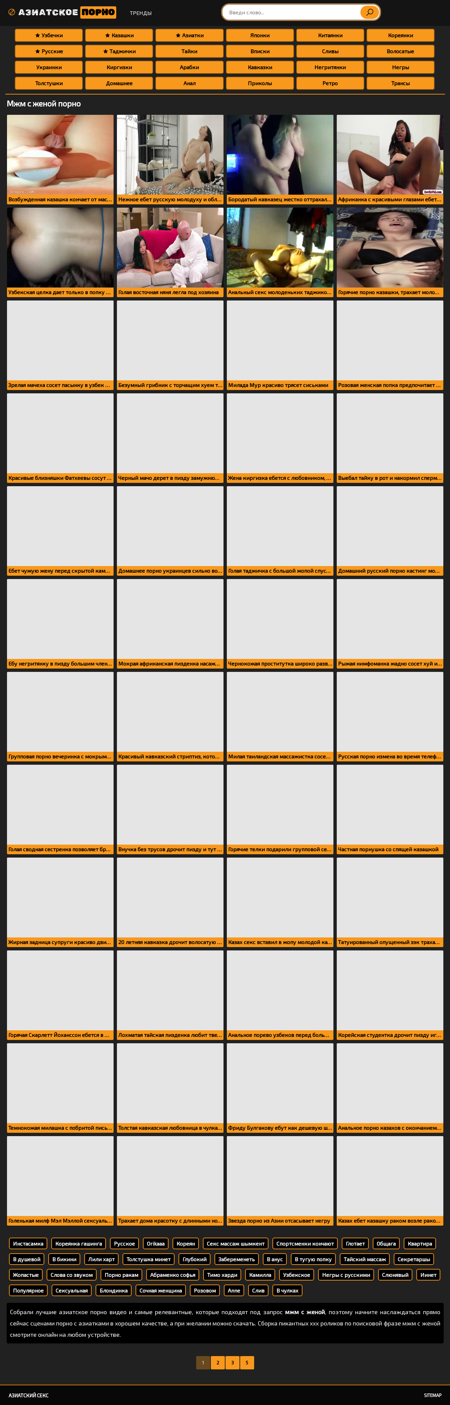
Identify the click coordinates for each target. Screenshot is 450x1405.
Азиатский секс (28, 1395)
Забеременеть (237, 1259)
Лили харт (101, 1259)
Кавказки (260, 67)
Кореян (186, 1243)
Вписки (259, 51)
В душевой (26, 1259)
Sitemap (433, 1395)
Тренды (141, 13)
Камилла (260, 1275)
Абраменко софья (172, 1275)
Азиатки (190, 35)
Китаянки (330, 35)
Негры (400, 67)
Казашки (119, 35)
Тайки (189, 51)
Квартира (420, 1243)
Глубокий (195, 1259)
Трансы (400, 83)
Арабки (189, 67)
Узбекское (296, 1275)
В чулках (287, 1290)
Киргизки (119, 67)
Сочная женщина (161, 1290)
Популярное (28, 1290)
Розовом (205, 1290)
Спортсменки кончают (305, 1243)
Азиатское (61, 12)
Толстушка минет (149, 1259)
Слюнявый (395, 1275)
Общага (386, 1243)
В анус (275, 1259)
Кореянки (400, 35)
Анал (190, 83)
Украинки (49, 67)
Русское (124, 1243)
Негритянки (330, 67)
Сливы (330, 51)
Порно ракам (121, 1275)
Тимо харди (222, 1275)
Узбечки (49, 35)
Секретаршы (414, 1259)
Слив (258, 1290)
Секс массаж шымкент (235, 1243)
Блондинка (114, 1290)
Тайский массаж (365, 1259)
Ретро (330, 83)
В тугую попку (313, 1259)
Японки (259, 35)
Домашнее (119, 83)
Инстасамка (28, 1243)
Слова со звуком (72, 1275)
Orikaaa (156, 1243)
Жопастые (26, 1275)
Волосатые (400, 51)
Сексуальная (72, 1290)
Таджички (119, 51)
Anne (234, 1290)
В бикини (64, 1259)
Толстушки (49, 83)
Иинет (428, 1275)
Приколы (260, 83)
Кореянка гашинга (78, 1243)
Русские (49, 51)
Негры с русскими (346, 1275)
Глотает (355, 1243)
